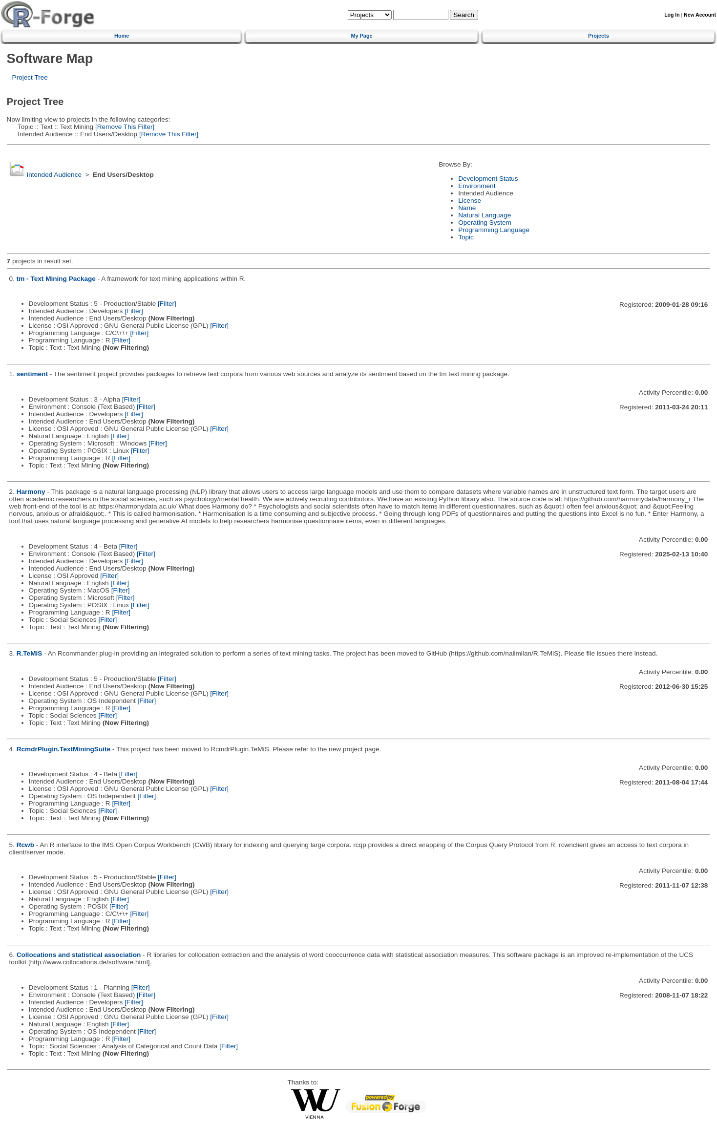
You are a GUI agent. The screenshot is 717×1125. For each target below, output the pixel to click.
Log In (671, 15)
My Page (361, 36)
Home (121, 36)
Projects (598, 36)
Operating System (484, 222)
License (469, 200)
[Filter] (167, 303)
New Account (700, 15)
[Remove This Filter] (123, 126)
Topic (466, 237)
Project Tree (30, 77)
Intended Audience (54, 174)
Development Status (488, 178)
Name (467, 208)
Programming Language (493, 229)
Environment (476, 186)
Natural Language (484, 215)
